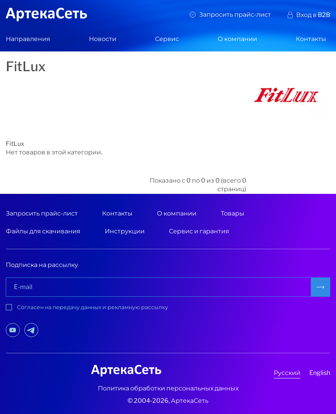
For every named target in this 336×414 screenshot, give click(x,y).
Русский (287, 372)
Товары (232, 213)
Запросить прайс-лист (235, 14)
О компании (237, 39)
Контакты (311, 39)
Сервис (167, 39)
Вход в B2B (313, 15)
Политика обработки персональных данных (168, 388)
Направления (28, 39)
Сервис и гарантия (199, 231)
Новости (102, 39)
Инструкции (125, 231)
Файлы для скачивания (43, 231)
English (319, 372)
